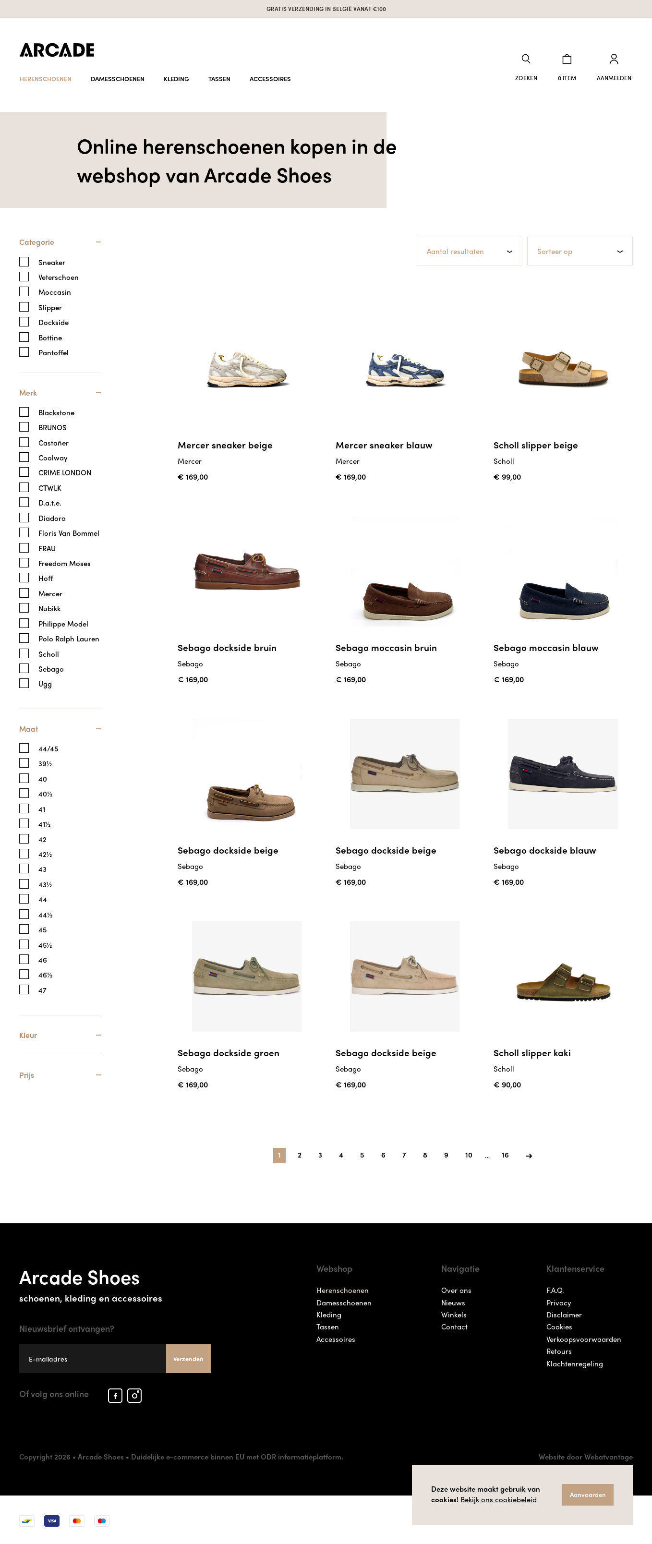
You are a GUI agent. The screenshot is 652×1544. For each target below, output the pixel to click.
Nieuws (453, 1300)
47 (42, 989)
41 (41, 808)
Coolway (53, 456)
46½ (45, 974)
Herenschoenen (46, 75)
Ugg (45, 682)
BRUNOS (52, 426)
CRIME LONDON (64, 471)
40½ (45, 793)
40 (42, 777)
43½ (45, 883)
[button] (530, 66)
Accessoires (270, 75)
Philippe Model (63, 622)
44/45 (48, 748)
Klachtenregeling (574, 1361)
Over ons (456, 1288)
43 (42, 868)
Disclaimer (564, 1312)
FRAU (47, 547)
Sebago (51, 668)
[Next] (529, 1153)
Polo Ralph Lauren (68, 637)
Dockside (53, 321)
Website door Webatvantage (586, 1454)
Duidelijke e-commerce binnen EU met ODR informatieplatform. (237, 1454)
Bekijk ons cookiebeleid (498, 1499)
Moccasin (54, 291)
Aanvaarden (588, 1494)
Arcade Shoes (115, 1280)
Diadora (52, 517)
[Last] (505, 1153)
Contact (454, 1324)
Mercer (50, 592)
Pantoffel (53, 351)
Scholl (48, 653)
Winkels (454, 1312)
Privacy (558, 1300)
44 (42, 898)
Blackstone (56, 411)
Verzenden (188, 1356)
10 (468, 1152)
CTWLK (49, 487)
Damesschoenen (118, 75)
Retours (559, 1349)
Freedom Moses (64, 562)
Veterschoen (58, 275)
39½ (45, 763)
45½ (45, 944)
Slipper (50, 306)
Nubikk (49, 607)
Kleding (176, 75)
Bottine (50, 336)
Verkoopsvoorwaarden (583, 1337)
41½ (44, 823)
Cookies (559, 1324)
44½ (45, 913)
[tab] (60, 245)
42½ (45, 853)
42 (42, 838)
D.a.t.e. (49, 501)
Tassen (219, 75)
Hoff (45, 577)
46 (42, 959)
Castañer (53, 441)
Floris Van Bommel (68, 532)
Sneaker (51, 260)
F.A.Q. (555, 1288)
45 (42, 929)
